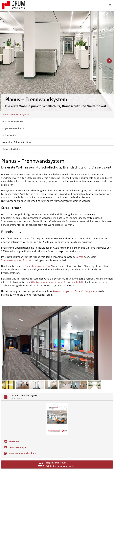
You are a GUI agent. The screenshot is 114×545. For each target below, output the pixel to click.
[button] (110, 5)
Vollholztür (78, 282)
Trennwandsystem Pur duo (16, 260)
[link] (11, 441)
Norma (79, 256)
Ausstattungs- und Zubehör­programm (75, 291)
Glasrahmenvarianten (37, 266)
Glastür (35, 282)
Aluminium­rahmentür (54, 282)
